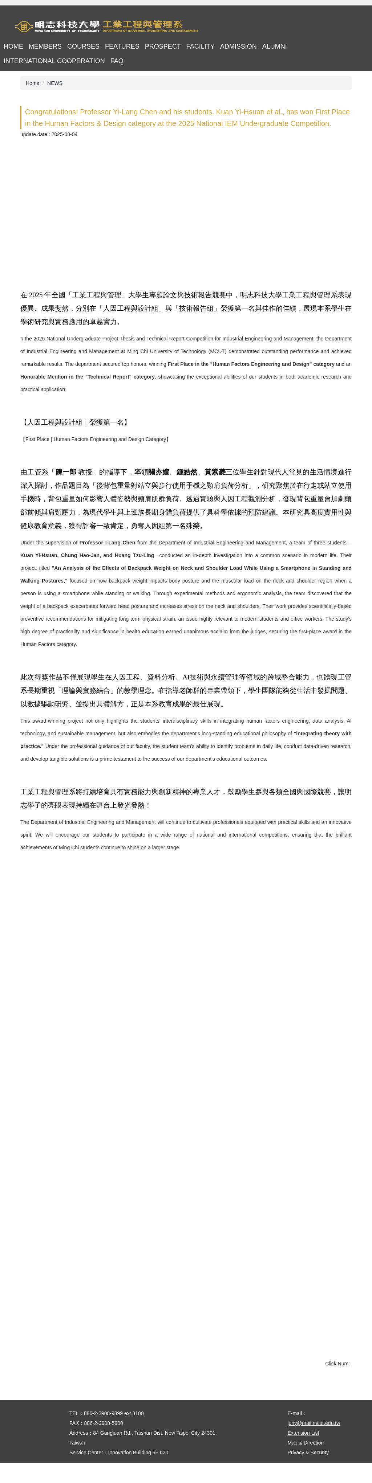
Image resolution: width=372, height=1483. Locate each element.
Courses (83, 46)
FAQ (117, 61)
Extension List (303, 1453)
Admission (238, 46)
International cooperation (54, 61)
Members (45, 46)
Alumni (274, 46)
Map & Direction (305, 1463)
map (312, 27)
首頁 (292, 27)
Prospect (163, 46)
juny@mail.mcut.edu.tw (313, 1443)
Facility (200, 46)
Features (122, 46)
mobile (352, 27)
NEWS (54, 83)
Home (13, 46)
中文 (332, 27)
